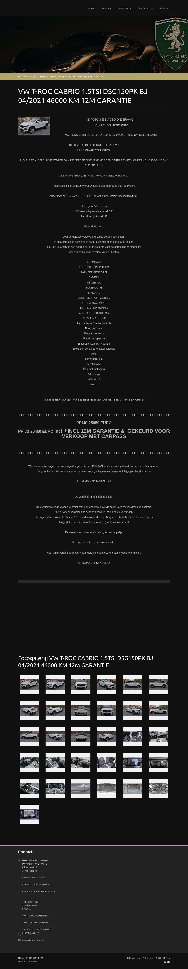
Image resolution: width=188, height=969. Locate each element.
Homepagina (134, 958)
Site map (149, 958)
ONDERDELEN (145, 8)
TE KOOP (106, 8)
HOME (91, 8)
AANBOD (123, 8)
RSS (159, 958)
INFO (162, 8)
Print (168, 958)
